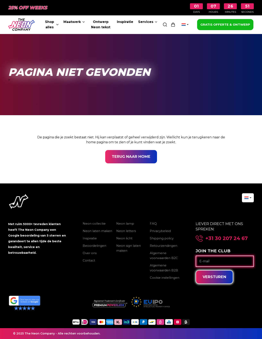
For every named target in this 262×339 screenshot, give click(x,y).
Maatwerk (74, 22)
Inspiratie (125, 22)
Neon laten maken (97, 231)
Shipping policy (162, 238)
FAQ (153, 223)
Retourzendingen (163, 246)
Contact (89, 260)
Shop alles (51, 24)
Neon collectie (94, 223)
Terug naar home (131, 156)
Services (147, 22)
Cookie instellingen (164, 278)
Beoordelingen (94, 246)
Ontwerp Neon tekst (100, 24)
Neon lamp (125, 223)
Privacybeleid (160, 231)
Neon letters (126, 231)
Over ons (90, 253)
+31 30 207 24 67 (227, 238)
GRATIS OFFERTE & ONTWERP (225, 24)
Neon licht (124, 238)
